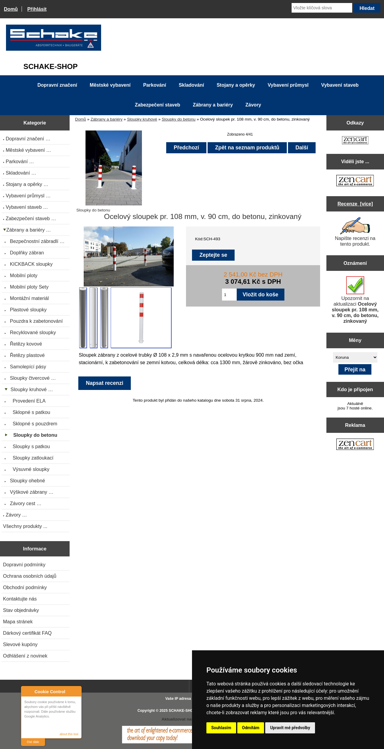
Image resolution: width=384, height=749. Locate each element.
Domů (11, 9)
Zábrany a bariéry (107, 119)
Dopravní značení (57, 85)
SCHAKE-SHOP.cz (184, 711)
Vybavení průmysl (288, 85)
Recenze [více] (355, 203)
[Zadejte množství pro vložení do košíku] (229, 295)
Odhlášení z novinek (25, 655)
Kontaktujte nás (20, 598)
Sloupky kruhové (142, 119)
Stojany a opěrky (236, 85)
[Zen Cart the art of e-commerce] (355, 141)
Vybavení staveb (340, 85)
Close (76, 692)
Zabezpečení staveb (157, 104)
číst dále (33, 742)
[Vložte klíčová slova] (322, 8)
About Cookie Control (27, 691)
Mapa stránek (18, 621)
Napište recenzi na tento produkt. (355, 232)
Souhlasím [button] (221, 727)
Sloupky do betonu (179, 119)
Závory (253, 104)
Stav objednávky (21, 610)
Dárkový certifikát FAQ (27, 633)
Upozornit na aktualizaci (355, 300)
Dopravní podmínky (24, 564)
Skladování (191, 85)
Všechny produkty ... (25, 526)
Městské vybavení (110, 85)
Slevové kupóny (20, 644)
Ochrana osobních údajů (29, 576)
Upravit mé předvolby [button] (290, 727)
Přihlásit (36, 9)
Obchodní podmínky (25, 587)
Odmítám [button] (251, 727)
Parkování (154, 85)
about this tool (69, 734)
